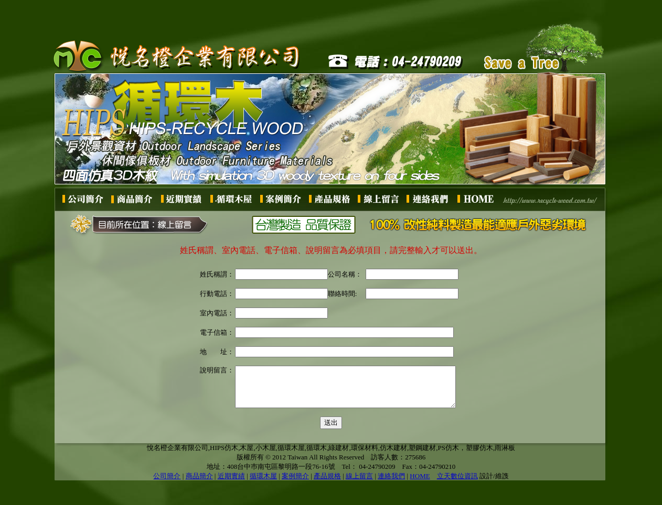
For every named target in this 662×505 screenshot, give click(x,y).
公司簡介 (166, 499)
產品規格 (327, 499)
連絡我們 (391, 499)
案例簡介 (295, 499)
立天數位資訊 (457, 499)
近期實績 (231, 499)
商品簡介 (199, 499)
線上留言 (359, 499)
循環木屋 (263, 499)
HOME (420, 499)
